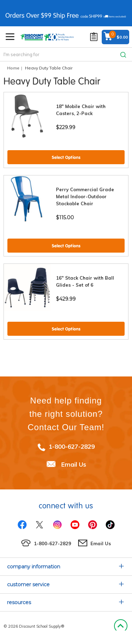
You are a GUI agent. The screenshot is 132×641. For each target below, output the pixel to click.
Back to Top (120, 626)
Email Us (73, 464)
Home (13, 68)
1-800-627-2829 (72, 446)
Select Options (66, 157)
